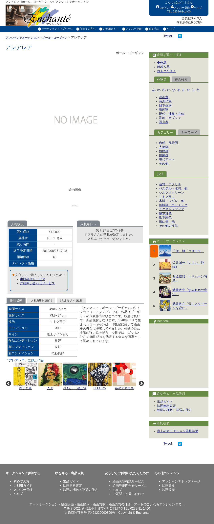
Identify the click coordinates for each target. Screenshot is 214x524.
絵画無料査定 (166, 405)
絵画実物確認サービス (128, 481)
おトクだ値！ (166, 71)
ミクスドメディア (171, 209)
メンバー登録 (180, 6)
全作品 (161, 62)
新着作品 (163, 67)
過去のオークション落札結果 (177, 431)
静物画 (163, 151)
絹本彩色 (165, 213)
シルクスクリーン (171, 192)
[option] (25, 376)
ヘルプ (196, 6)
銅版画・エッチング (173, 205)
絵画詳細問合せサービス (130, 485)
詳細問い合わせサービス (37, 283)
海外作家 (165, 101)
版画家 (163, 109)
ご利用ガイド (110, 28)
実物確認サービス (32, 279)
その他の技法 (168, 225)
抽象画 (163, 155)
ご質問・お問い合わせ (128, 494)
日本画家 (165, 105)
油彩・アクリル (170, 184)
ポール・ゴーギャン (54, 37)
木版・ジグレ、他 (171, 201)
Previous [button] (8, 383)
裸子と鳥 (25, 388)
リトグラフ (167, 196)
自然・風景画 (168, 142)
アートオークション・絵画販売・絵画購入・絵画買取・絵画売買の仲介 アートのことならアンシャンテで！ (107, 504)
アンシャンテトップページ (181, 481)
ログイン (163, 6)
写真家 (163, 122)
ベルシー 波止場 (74, 388)
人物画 (163, 147)
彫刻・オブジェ (170, 118)
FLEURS (99, 388)
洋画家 (163, 97)
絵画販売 (168, 489)
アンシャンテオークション (22, 37)
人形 (50, 388)
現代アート (167, 159)
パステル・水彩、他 (173, 188)
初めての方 (21, 481)
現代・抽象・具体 (171, 113)
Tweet (167, 36)
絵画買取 (168, 485)
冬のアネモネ (124, 388)
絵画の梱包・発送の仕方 (174, 410)
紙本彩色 (165, 217)
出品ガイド (165, 401)
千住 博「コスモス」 (188, 251)
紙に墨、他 (167, 221)
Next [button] (140, 383)
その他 (163, 163)
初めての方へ (88, 28)
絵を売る (154, 28)
